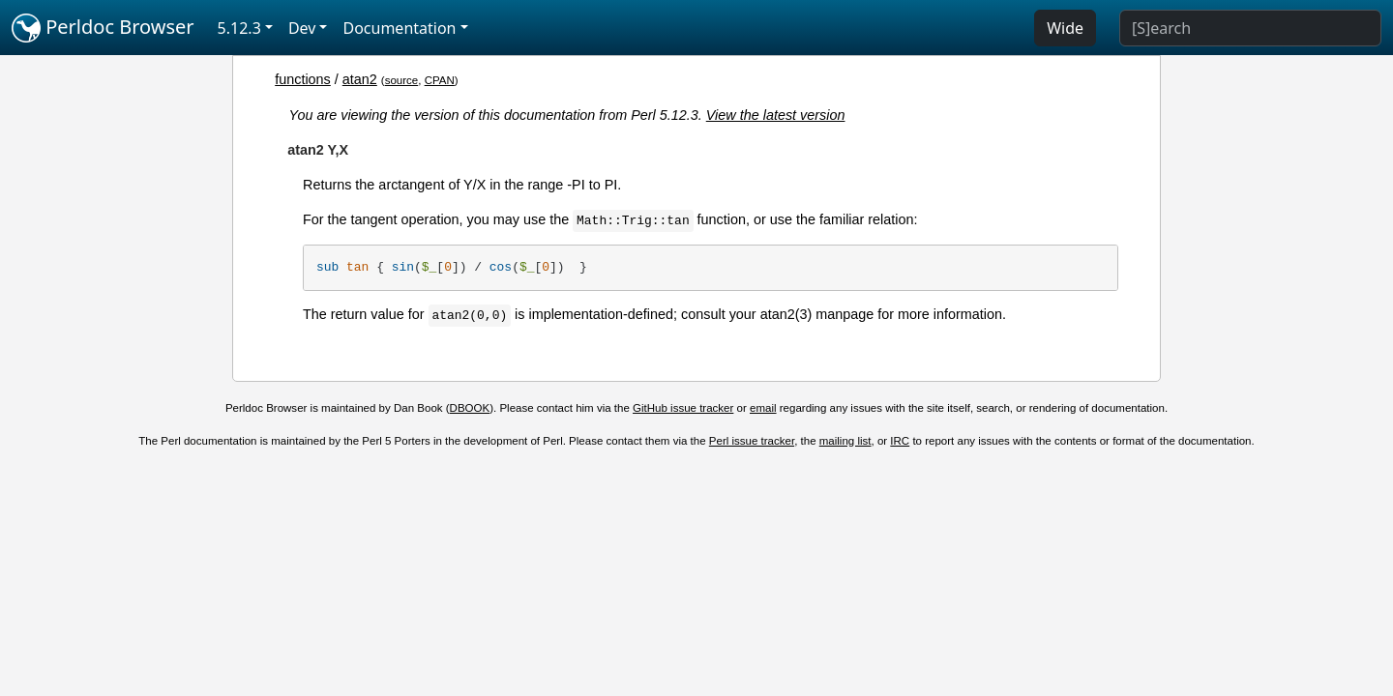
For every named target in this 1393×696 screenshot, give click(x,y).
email (763, 408)
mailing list (845, 441)
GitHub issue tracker (683, 408)
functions (303, 79)
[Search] (1250, 28)
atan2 (359, 79)
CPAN (440, 80)
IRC (899, 441)
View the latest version (775, 115)
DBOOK (470, 408)
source (402, 80)
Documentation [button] (399, 28)
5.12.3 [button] (239, 28)
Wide (1065, 28)
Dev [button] (302, 28)
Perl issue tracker (751, 441)
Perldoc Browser (103, 28)
